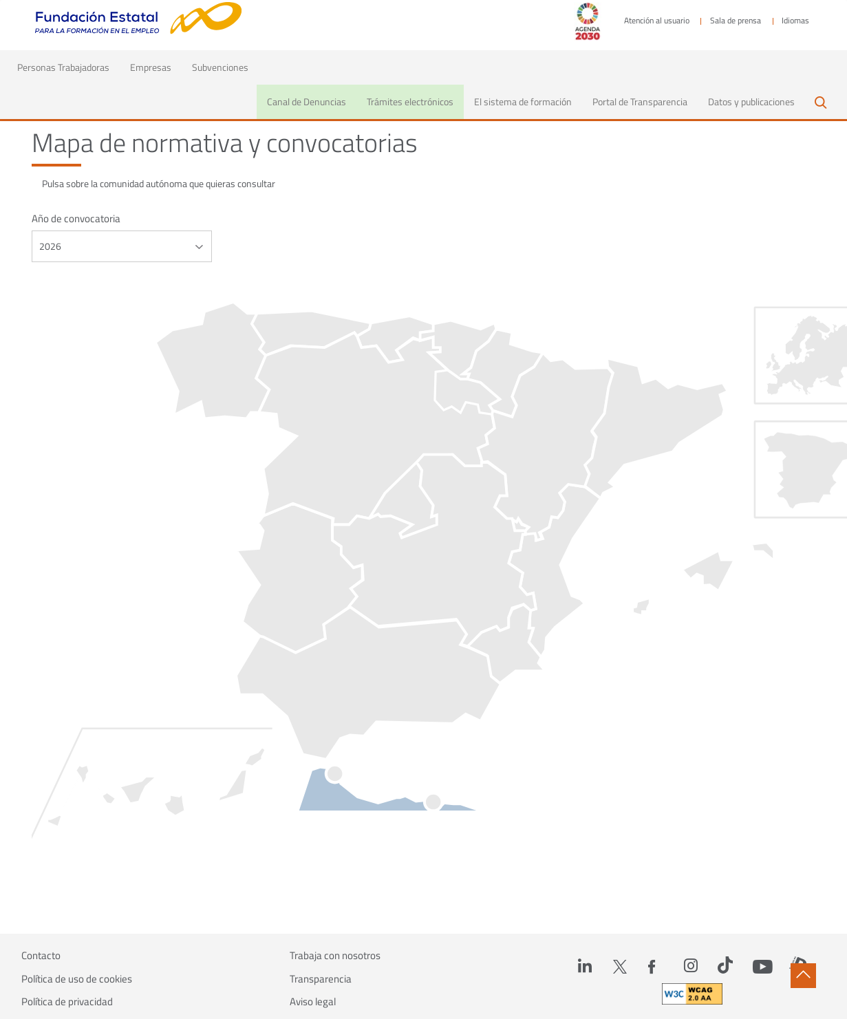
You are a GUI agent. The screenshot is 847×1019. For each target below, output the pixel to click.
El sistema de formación (523, 101)
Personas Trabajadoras (68, 66)
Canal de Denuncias (306, 101)
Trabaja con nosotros (335, 955)
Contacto (41, 955)
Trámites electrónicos (410, 101)
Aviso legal (313, 1001)
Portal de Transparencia (639, 101)
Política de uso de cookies (76, 979)
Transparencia (321, 979)
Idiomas (795, 20)
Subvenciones (220, 67)
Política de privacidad (67, 1001)
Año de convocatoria (76, 218)
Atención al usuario (656, 20)
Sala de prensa (735, 20)
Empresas (150, 67)
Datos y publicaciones (751, 101)
